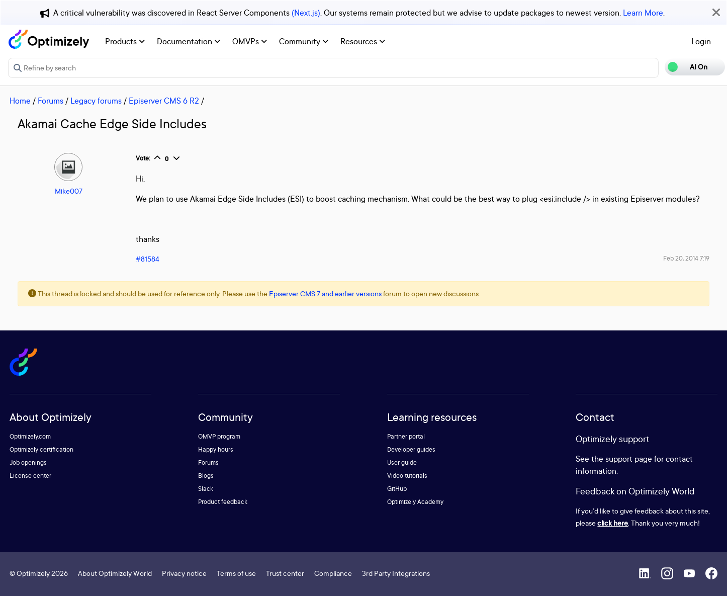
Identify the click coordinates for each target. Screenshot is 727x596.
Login (701, 41)
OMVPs (249, 41)
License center (30, 475)
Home (20, 100)
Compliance (333, 573)
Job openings (28, 462)
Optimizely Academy (415, 501)
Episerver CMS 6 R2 (164, 100)
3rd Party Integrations (396, 573)
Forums (50, 100)
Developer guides (411, 449)
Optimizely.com (30, 436)
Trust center (285, 573)
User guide (402, 462)
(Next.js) (306, 12)
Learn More (643, 12)
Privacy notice (184, 573)
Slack (205, 488)
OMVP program (219, 436)
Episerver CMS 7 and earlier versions (325, 293)
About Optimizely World (115, 573)
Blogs (206, 475)
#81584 (147, 259)
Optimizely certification (41, 449)
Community (303, 41)
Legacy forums (96, 100)
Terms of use (236, 573)
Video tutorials (407, 475)
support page (628, 458)
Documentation (188, 41)
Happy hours (215, 449)
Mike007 (68, 191)
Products (125, 41)
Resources (362, 41)
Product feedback (222, 501)
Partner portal (406, 436)
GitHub (397, 488)
